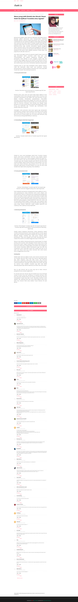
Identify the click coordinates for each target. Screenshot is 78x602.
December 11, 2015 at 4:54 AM (21, 531)
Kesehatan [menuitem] (23, 10)
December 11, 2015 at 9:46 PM (21, 541)
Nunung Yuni (19, 438)
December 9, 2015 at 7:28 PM (21, 389)
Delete (20, 319)
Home (15, 0)
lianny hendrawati (20, 559)
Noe (17, 540)
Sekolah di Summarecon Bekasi (58, 44)
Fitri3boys (19, 513)
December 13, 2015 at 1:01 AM (21, 550)
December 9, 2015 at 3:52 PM (21, 353)
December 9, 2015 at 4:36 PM (21, 362)
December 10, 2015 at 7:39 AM (21, 449)
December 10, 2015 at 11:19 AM (21, 522)
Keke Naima (19, 459)
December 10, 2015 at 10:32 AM (21, 505)
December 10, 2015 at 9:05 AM (21, 488)
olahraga (58, 92)
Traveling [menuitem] (33, 10)
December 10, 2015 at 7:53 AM (21, 460)
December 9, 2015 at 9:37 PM (21, 408)
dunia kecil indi (20, 323)
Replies (18, 320)
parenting (54, 94)
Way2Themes (36, 600)
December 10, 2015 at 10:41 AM (21, 514)
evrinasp (18, 530)
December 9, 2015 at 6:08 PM (21, 380)
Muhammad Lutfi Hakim (21, 418)
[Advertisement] (30, 146)
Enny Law (18, 369)
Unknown (18, 521)
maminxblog (19, 495)
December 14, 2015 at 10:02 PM (21, 560)
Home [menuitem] (15, 10)
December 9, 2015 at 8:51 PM (21, 399)
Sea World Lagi (55, 53)
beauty (50, 92)
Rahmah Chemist (20, 334)
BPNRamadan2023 (52, 89)
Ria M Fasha (19, 398)
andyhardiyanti (20, 549)
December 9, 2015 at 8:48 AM (21, 316)
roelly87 (18, 427)
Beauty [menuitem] (18, 10)
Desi (17, 388)
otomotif (50, 94)
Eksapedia (19, 448)
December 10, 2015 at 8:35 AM (21, 478)
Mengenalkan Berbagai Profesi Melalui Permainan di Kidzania (58, 40)
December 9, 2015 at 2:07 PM (21, 335)
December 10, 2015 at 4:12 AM (21, 428)
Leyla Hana (19, 352)
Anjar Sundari (19, 467)
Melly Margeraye (20, 342)
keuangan (54, 92)
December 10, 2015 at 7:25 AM (21, 440)
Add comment (20, 578)
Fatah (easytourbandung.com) (23, 361)
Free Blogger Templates (47, 600)
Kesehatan (50, 91)
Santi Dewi (19, 477)
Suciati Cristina (20, 504)
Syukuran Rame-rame (57, 48)
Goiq (18, 379)
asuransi (59, 91)
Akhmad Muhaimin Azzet (22, 487)
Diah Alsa (18, 407)
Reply (17, 319)
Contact (21, 0)
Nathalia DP (19, 314)
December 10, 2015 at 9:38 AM (21, 496)
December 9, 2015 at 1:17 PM (20, 324)
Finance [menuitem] (28, 10)
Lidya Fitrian (17, 20)
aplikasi (55, 91)
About (18, 0)
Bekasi (57, 89)
